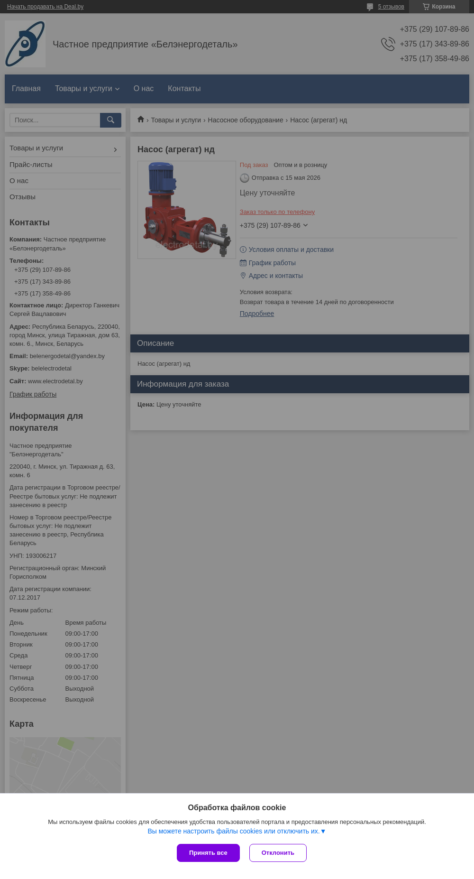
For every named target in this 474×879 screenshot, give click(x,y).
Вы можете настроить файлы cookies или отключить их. (233, 831)
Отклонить (278, 852)
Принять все (208, 852)
